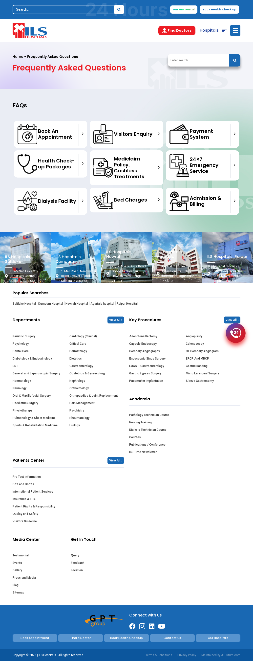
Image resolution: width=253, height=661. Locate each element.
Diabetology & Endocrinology (32, 358)
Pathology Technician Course (149, 415)
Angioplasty (194, 336)
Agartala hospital (102, 303)
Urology (74, 425)
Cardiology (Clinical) (83, 336)
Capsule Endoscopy (143, 343)
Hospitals (209, 30)
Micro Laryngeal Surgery (202, 373)
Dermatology (78, 351)
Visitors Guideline (25, 521)
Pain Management (82, 403)
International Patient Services (33, 491)
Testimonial (21, 555)
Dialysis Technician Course (148, 430)
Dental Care (21, 351)
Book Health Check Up (219, 9)
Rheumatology (79, 418)
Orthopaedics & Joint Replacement (93, 395)
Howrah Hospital (76, 303)
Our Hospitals (218, 638)
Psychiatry (76, 410)
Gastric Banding (197, 366)
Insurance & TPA (24, 499)
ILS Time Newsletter (143, 452)
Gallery (17, 570)
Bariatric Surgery (24, 336)
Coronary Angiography (144, 351)
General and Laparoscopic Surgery (36, 373)
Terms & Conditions (159, 655)
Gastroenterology (81, 366)
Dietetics (75, 358)
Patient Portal (183, 9)
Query (75, 555)
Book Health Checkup (126, 638)
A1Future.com (230, 655)
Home (18, 56)
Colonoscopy (195, 343)
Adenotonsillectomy (143, 336)
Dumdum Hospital (50, 303)
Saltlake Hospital (24, 303)
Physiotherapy (22, 410)
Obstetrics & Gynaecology (87, 373)
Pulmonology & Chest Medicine (34, 418)
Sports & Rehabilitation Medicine (35, 425)
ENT (15, 366)
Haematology (22, 381)
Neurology (19, 388)
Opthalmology (79, 388)
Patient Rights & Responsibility (34, 506)
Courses (135, 437)
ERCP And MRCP (197, 358)
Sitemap (18, 592)
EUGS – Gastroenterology (146, 366)
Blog (16, 585)
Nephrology (77, 381)
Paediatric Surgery (25, 403)
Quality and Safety (25, 514)
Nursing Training (140, 422)
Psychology (21, 343)
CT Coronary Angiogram (202, 351)
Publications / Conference (147, 444)
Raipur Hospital (127, 303)
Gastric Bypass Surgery (145, 373)
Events (17, 563)
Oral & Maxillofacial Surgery (32, 395)
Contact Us (172, 638)
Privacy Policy (186, 655)
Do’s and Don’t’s (23, 484)
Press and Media (24, 577)
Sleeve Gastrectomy (200, 381)
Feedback (77, 563)
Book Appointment (35, 638)
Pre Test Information (27, 477)
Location (77, 570)
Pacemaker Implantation (146, 381)
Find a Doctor (81, 638)
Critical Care (77, 343)
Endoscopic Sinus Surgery (147, 358)
